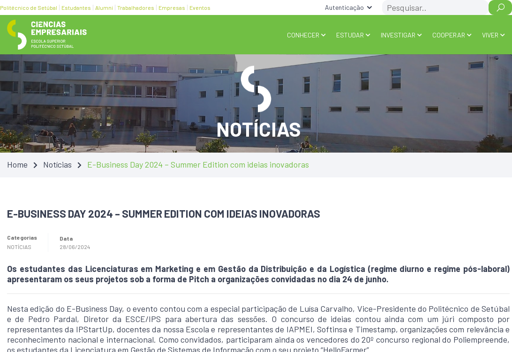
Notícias (57, 164)
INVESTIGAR (398, 35)
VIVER (490, 35)
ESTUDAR (350, 35)
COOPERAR (448, 35)
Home (17, 164)
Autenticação (344, 7)
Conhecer (303, 35)
